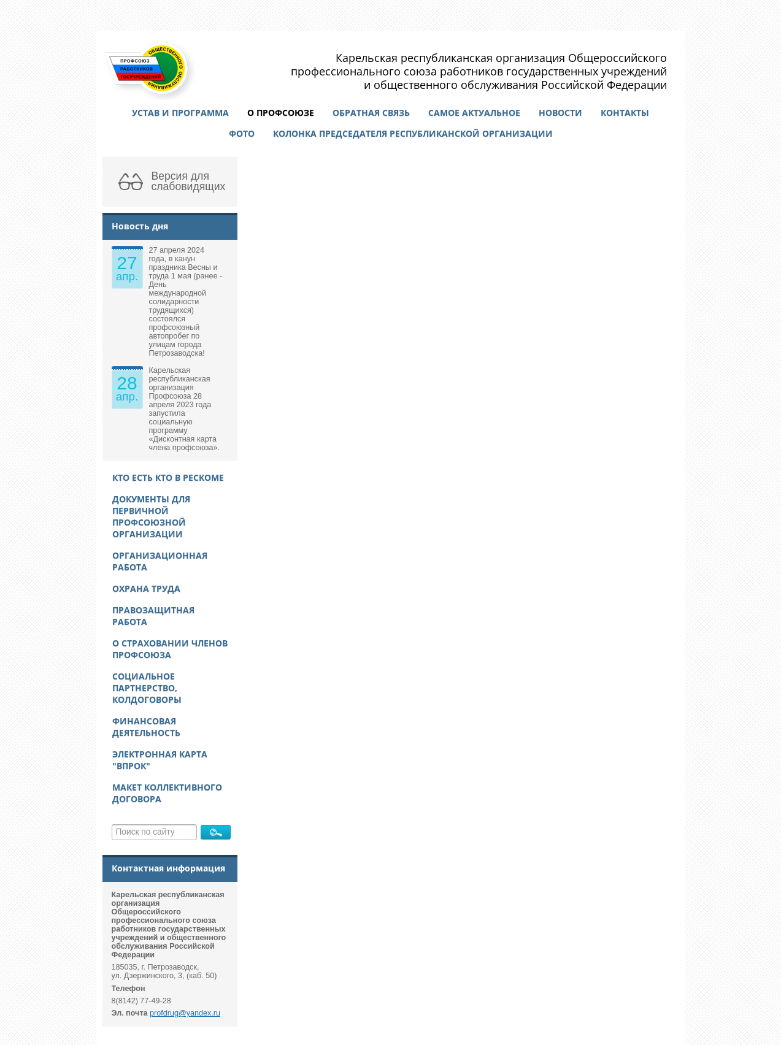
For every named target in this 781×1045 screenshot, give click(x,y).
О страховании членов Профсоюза (170, 648)
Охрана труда (146, 588)
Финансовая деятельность (146, 726)
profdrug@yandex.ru (185, 1013)
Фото (242, 133)
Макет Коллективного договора (167, 793)
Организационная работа (159, 561)
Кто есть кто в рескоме (168, 477)
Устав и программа (180, 112)
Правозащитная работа (153, 615)
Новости (560, 112)
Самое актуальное (474, 112)
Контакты (625, 112)
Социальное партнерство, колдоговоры (147, 687)
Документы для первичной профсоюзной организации (151, 516)
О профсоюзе (280, 112)
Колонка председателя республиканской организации (413, 133)
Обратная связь (371, 112)
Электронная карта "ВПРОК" (159, 759)
